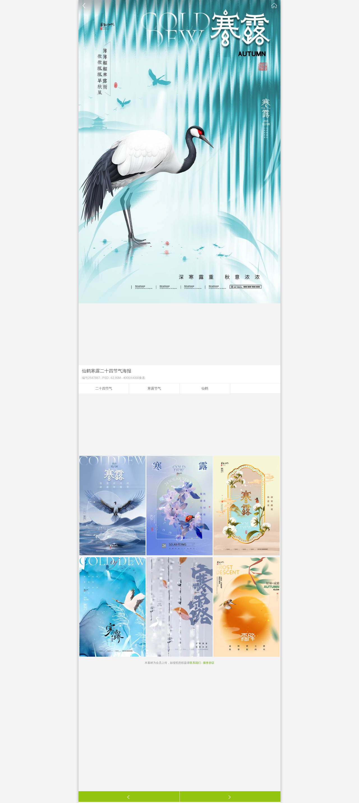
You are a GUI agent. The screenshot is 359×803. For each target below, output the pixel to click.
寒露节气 (154, 388)
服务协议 (208, 662)
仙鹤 (204, 388)
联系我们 (195, 662)
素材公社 (274, 5)
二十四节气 (103, 388)
